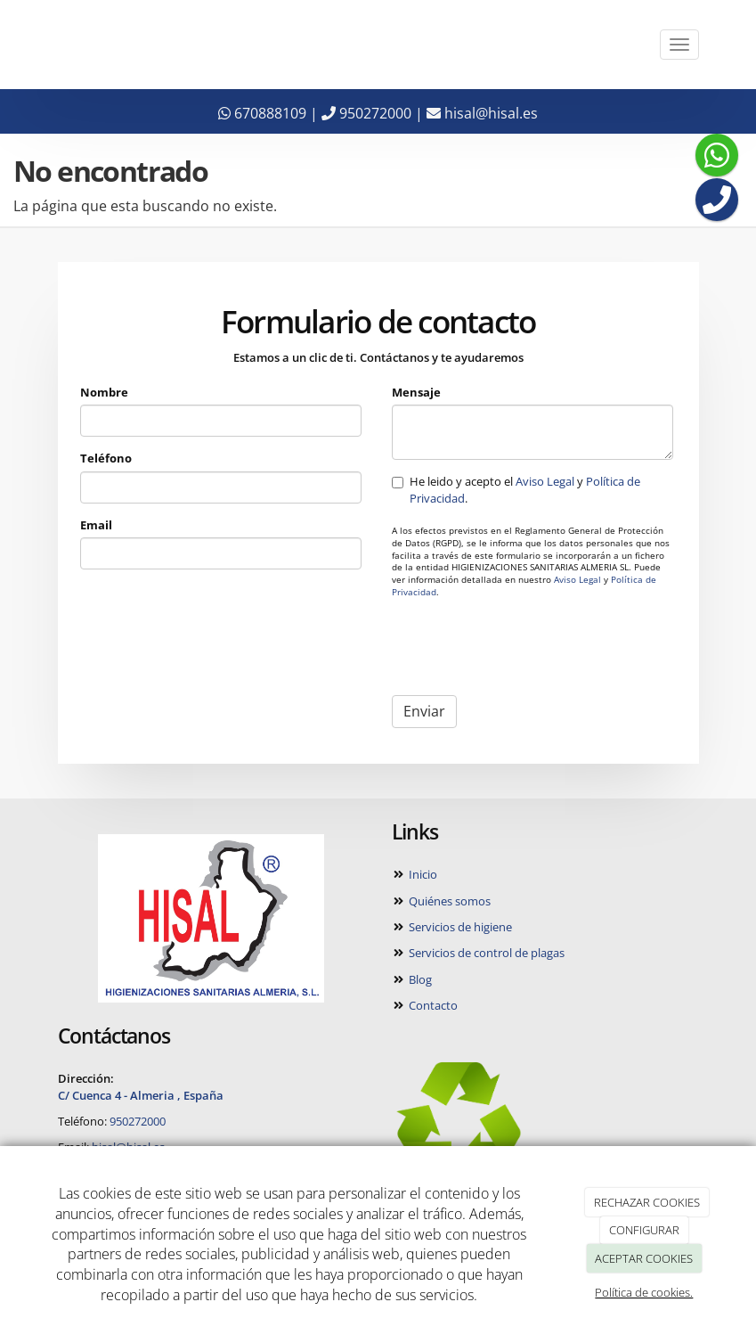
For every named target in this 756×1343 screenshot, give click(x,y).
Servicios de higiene (459, 927)
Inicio (421, 874)
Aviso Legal (545, 481)
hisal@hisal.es (482, 113)
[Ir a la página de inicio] (40, 44)
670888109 (262, 113)
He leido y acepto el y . (516, 489)
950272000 (366, 113)
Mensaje (416, 392)
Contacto (432, 1005)
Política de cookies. (644, 1292)
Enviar (424, 711)
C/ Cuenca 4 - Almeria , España (141, 1095)
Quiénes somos (448, 901)
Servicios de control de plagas (485, 953)
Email (96, 525)
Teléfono (106, 458)
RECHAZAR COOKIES (647, 1202)
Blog (419, 979)
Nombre (104, 392)
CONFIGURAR (644, 1230)
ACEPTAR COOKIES (644, 1258)
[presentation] (527, 647)
